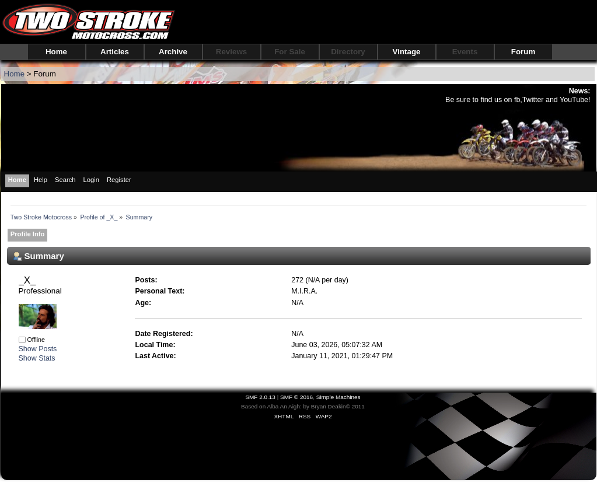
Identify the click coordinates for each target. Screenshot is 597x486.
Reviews (231, 51)
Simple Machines (338, 397)
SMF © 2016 (296, 397)
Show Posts (38, 349)
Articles (114, 51)
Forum (523, 51)
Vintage (407, 51)
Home (56, 51)
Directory (348, 51)
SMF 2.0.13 (260, 397)
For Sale (289, 51)
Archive (173, 51)
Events (465, 51)
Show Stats (37, 358)
